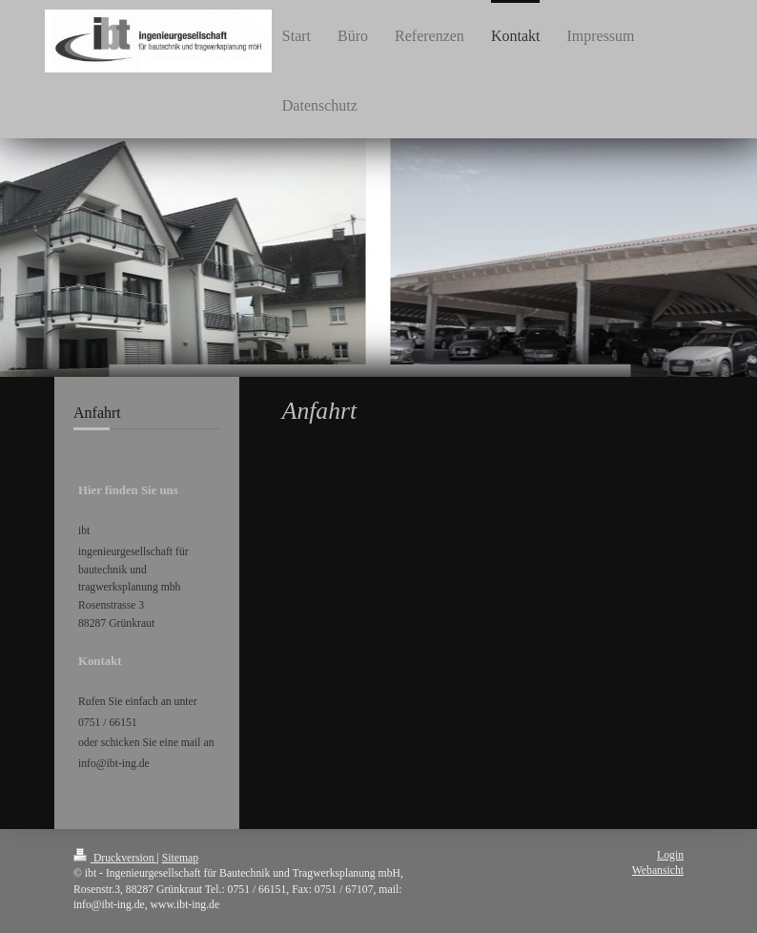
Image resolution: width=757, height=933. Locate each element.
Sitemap (180, 858)
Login (670, 855)
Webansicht (658, 870)
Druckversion (114, 858)
